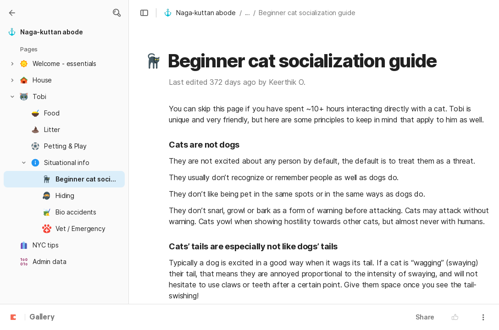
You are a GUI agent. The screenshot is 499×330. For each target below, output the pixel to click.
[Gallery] (12, 12)
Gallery (42, 317)
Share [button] (425, 317)
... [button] (247, 12)
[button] (116, 12)
